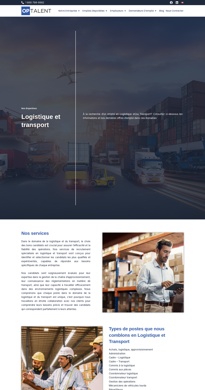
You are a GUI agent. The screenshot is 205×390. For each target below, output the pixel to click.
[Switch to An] (182, 2)
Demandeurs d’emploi (143, 11)
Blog (161, 10)
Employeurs (118, 11)
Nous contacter (175, 10)
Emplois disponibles (95, 11)
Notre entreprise (69, 11)
